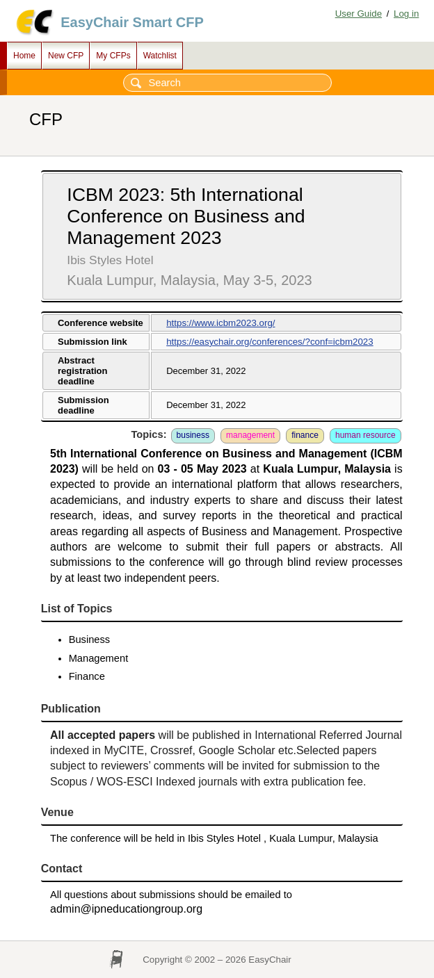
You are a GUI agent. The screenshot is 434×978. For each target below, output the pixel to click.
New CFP (65, 55)
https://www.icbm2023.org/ (220, 323)
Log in (406, 13)
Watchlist (160, 55)
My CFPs (113, 55)
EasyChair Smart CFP (132, 22)
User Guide (358, 13)
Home (24, 55)
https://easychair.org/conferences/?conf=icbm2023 (269, 341)
